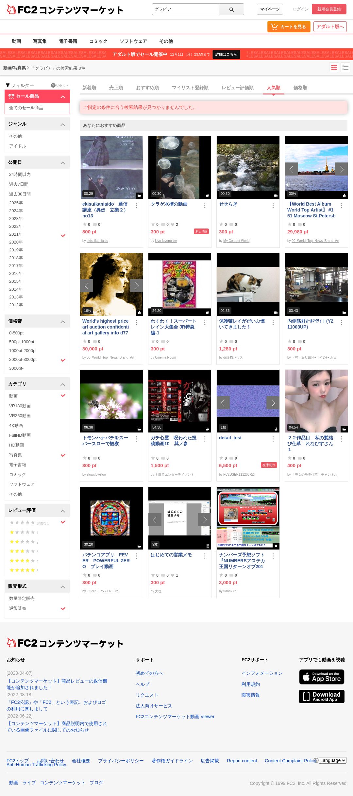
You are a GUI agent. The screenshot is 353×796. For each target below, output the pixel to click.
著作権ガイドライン (172, 760)
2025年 (16, 202)
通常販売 (37, 608)
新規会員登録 (329, 9)
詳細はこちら (226, 54)
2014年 (16, 289)
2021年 (37, 235)
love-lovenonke (166, 241)
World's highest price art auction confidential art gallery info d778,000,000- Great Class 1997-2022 (105, 327)
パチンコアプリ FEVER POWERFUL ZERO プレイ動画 (106, 560)
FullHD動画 (20, 435)
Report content (242, 760)
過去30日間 (20, 194)
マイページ (270, 9)
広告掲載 (210, 760)
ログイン (301, 9)
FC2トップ (18, 760)
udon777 (229, 591)
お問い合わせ (50, 760)
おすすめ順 (147, 87)
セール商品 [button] (36, 96)
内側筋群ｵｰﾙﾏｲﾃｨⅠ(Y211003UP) (310, 324)
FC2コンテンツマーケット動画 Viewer (175, 716)
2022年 (16, 226)
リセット (60, 85)
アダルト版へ (330, 26)
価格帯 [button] (36, 321)
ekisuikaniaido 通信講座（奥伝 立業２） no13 (105, 209)
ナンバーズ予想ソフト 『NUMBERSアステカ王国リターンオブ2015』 (243, 560)
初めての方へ (149, 673)
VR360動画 (20, 415)
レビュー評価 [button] (36, 511)
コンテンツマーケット (81, 10)
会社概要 (81, 760)
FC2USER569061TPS (103, 591)
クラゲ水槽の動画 (169, 204)
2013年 (16, 297)
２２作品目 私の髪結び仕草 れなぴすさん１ (310, 443)
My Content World (236, 241)
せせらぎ (228, 204)
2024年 (16, 210)
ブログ (96, 782)
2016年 (16, 273)
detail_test (230, 437)
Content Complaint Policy (290, 760)
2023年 (16, 218)
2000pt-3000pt (37, 360)
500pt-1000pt (21, 341)
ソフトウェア (133, 41)
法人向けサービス (154, 705)
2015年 (16, 281)
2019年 (16, 249)
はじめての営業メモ (171, 554)
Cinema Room (165, 357)
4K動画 (16, 425)
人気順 (273, 87)
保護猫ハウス (233, 357)
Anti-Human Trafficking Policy (36, 764)
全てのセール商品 (26, 107)
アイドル (17, 146)
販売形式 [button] (36, 587)
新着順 (89, 87)
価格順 (300, 87)
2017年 (16, 265)
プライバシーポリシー (121, 760)
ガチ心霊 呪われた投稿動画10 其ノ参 (173, 440)
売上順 (116, 87)
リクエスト (147, 695)
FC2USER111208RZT (239, 474)
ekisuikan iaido (97, 241)
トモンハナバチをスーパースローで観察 (105, 440)
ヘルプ (142, 684)
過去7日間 (18, 184)
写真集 (40, 41)
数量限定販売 (22, 598)
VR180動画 (20, 405)
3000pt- (16, 368)
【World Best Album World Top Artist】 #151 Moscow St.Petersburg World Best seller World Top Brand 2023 (311, 210)
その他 (166, 41)
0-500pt (16, 332)
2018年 (16, 257)
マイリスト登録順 (190, 87)
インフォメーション (262, 673)
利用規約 (251, 684)
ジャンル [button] (36, 124)
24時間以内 (20, 174)
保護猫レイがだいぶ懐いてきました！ (242, 324)
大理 (158, 591)
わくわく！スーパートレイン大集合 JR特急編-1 (173, 326)
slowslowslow (96, 474)
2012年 (16, 304)
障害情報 (251, 695)
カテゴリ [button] (36, 384)
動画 (16, 41)
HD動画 (16, 445)
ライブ (29, 782)
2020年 (16, 242)
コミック (98, 41)
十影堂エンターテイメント (174, 474)
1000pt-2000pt (23, 350)
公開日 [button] (36, 163)
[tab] (216, 87)
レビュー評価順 (238, 87)
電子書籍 (68, 41)
